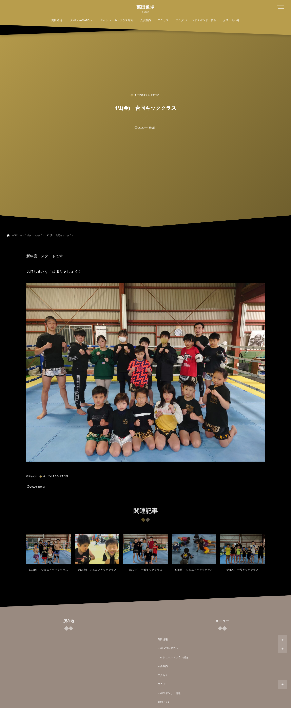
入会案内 (163, 666)
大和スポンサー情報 (169, 693)
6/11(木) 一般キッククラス (145, 572)
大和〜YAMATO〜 (168, 648)
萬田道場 (145, 7)
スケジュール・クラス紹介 (173, 657)
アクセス (163, 675)
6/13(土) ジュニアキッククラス (96, 572)
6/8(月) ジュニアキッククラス (194, 572)
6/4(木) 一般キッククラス (243, 572)
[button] (280, 5)
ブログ (161, 684)
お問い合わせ (165, 702)
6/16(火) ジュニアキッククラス (48, 572)
